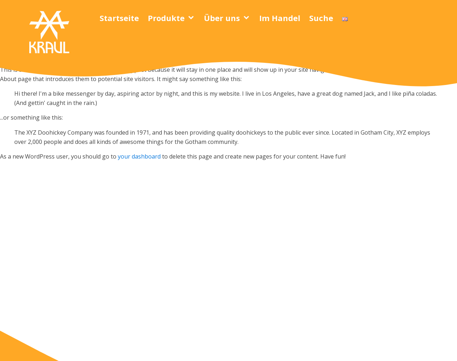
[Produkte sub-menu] (192, 18)
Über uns (222, 17)
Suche (321, 17)
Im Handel (279, 17)
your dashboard (139, 156)
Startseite (119, 17)
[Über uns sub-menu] (247, 18)
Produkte (166, 17)
